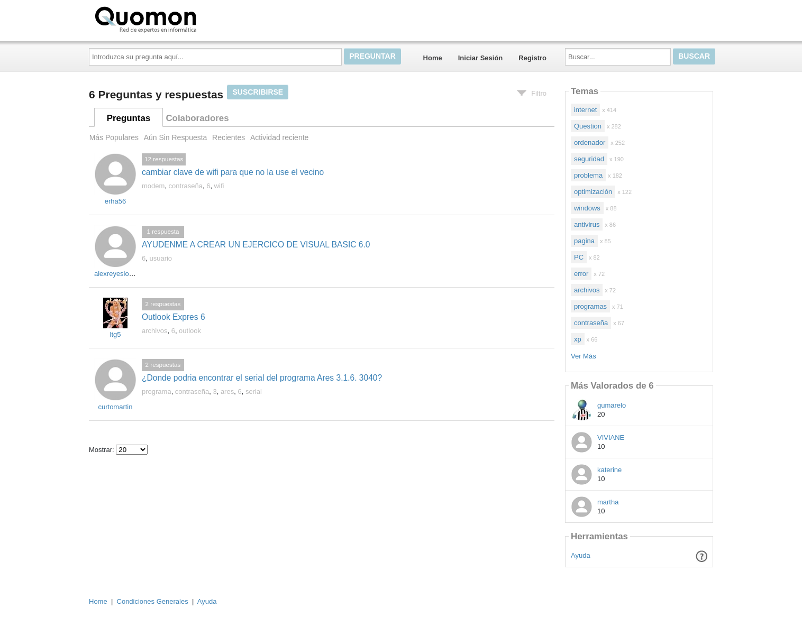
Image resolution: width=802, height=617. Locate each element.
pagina (584, 241)
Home (432, 58)
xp (577, 339)
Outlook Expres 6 (173, 316)
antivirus (586, 224)
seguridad (589, 159)
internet (585, 110)
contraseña (186, 186)
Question (588, 126)
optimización (593, 192)
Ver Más (583, 356)
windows (587, 208)
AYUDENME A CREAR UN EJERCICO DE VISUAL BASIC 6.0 (256, 244)
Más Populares (114, 137)
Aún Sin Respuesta (175, 137)
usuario (160, 258)
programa (156, 391)
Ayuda (580, 555)
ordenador (589, 142)
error (581, 274)
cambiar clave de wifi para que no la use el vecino (233, 172)
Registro (532, 58)
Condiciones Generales (152, 601)
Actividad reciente (279, 137)
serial (253, 391)
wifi (219, 186)
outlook (190, 331)
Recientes (228, 137)
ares (227, 391)
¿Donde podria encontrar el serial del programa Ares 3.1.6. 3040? (262, 377)
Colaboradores (197, 118)
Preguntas (129, 118)
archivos (154, 331)
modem (153, 186)
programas (590, 306)
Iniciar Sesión (480, 58)
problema (588, 175)
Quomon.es (179, 18)
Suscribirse (257, 92)
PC (579, 257)
